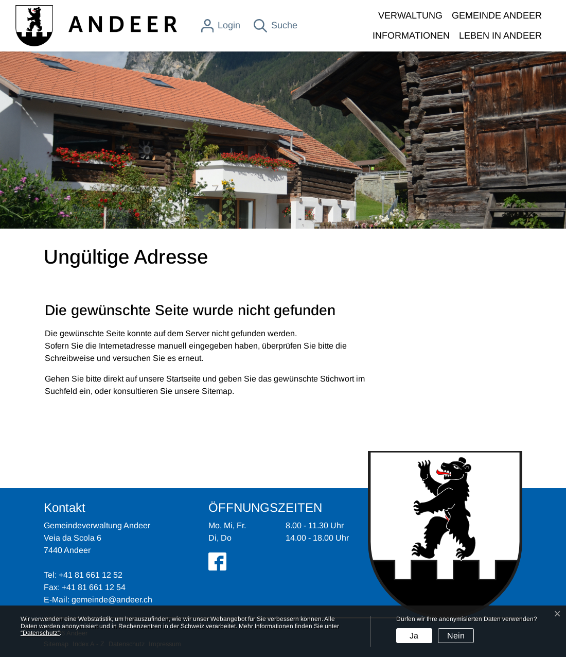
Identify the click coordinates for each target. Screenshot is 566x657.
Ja (414, 635)
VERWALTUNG (410, 15)
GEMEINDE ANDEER (497, 15)
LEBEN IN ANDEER (500, 35)
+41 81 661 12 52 (90, 574)
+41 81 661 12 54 (94, 587)
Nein (456, 635)
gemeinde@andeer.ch (112, 599)
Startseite (183, 378)
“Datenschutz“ (40, 632)
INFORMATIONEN (411, 35)
